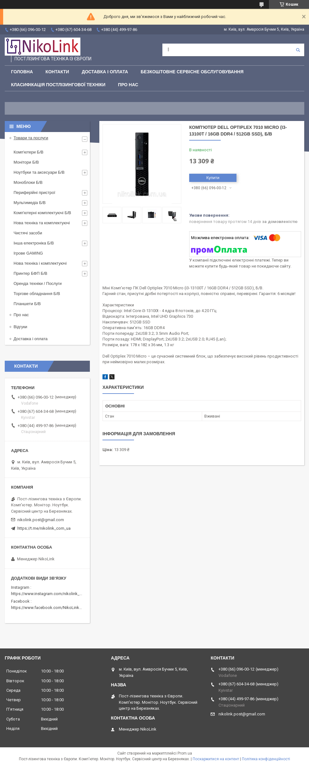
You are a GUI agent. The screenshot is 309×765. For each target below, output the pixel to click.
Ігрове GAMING (28, 253)
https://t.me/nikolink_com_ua (44, 528)
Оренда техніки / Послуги (37, 283)
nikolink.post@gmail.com (40, 519)
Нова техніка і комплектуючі (40, 263)
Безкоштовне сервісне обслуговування (192, 71)
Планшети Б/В (27, 303)
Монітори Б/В (26, 162)
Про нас (128, 84)
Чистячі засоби (28, 233)
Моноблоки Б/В (28, 182)
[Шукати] (298, 50)
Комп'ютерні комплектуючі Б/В (42, 212)
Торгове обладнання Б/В (37, 293)
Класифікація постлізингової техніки (58, 84)
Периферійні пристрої (34, 192)
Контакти (57, 71)
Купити (212, 177)
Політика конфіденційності (266, 759)
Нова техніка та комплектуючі (42, 222)
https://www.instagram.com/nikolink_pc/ (48, 593)
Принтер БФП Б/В (30, 273)
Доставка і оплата (105, 71)
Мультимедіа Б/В (30, 202)
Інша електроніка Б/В (34, 243)
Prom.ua (185, 753)
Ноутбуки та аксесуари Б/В (39, 172)
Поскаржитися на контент (216, 759)
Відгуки (20, 326)
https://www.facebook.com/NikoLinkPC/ (48, 607)
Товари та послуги (31, 138)
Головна (22, 71)
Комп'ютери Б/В (29, 152)
